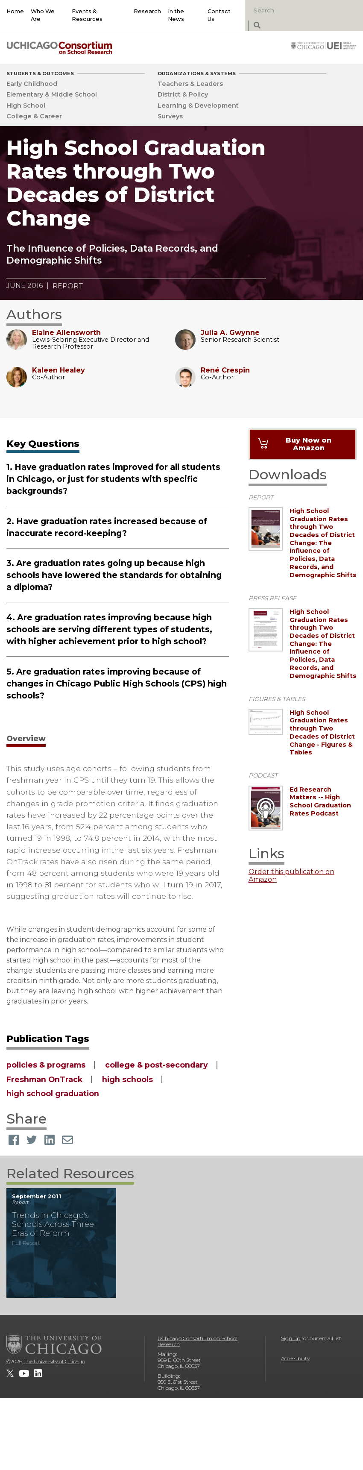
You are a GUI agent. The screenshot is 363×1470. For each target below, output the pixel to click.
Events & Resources (87, 15)
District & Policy (183, 94)
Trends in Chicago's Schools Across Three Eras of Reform (53, 1224)
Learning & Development (198, 105)
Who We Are (43, 15)
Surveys (170, 116)
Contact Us (219, 15)
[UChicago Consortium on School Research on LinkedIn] (38, 1373)
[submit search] (257, 26)
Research (147, 11)
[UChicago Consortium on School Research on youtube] (24, 1373)
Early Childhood (31, 84)
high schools (127, 1079)
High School (25, 105)
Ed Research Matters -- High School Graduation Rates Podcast (320, 801)
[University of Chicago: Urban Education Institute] (323, 45)
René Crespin (225, 370)
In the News (176, 15)
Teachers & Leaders (190, 84)
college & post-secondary (156, 1064)
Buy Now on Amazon (308, 444)
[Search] (293, 10)
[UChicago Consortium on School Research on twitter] (10, 1373)
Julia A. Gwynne (230, 333)
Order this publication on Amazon (291, 875)
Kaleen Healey (58, 370)
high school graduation (52, 1093)
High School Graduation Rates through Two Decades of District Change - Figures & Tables (322, 733)
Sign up (290, 1338)
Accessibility (295, 1358)
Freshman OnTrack (44, 1079)
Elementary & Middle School (51, 94)
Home (15, 11)
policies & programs (45, 1064)
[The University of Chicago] (54, 1344)
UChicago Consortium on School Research (197, 1341)
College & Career (34, 116)
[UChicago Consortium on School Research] (59, 47)
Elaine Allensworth (66, 333)
